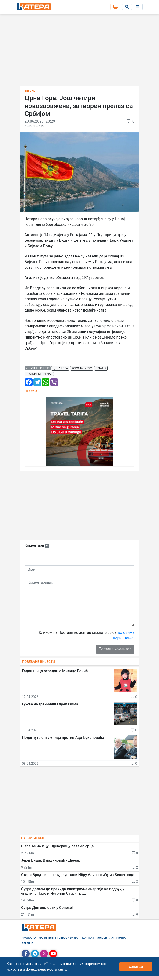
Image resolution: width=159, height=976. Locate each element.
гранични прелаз (39, 374)
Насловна (29, 937)
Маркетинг (46, 937)
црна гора (60, 368)
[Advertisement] (79, 51)
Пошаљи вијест (68, 937)
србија (100, 368)
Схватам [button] (136, 967)
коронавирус (82, 368)
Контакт (88, 937)
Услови (102, 937)
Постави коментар (115, 649)
